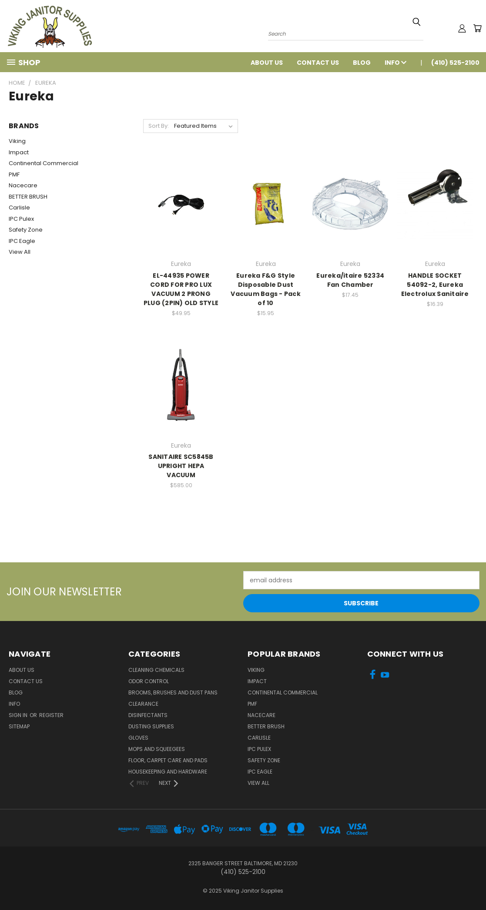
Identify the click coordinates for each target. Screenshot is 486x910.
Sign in (19, 715)
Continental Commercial (43, 163)
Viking (17, 141)
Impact (19, 152)
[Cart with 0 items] (477, 28)
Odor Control (148, 681)
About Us (267, 62)
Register (51, 715)
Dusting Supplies (151, 726)
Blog (362, 62)
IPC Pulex (21, 219)
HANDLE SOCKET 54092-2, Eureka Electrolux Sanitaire (435, 284)
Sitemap (19, 726)
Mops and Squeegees (156, 749)
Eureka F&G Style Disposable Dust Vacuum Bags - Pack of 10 (266, 289)
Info (395, 62)
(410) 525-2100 (455, 62)
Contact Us (318, 62)
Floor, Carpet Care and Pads (168, 760)
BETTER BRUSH (28, 197)
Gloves (138, 737)
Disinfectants (148, 715)
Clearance (143, 703)
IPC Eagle (22, 241)
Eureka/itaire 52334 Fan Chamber (350, 280)
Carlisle (19, 207)
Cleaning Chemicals (156, 670)
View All (19, 252)
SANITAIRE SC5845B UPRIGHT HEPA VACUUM (180, 465)
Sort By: (158, 126)
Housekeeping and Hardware (167, 771)
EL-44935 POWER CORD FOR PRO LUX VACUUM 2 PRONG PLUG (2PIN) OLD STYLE (181, 289)
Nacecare (23, 185)
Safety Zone (26, 230)
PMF (14, 174)
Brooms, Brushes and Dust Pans (173, 692)
